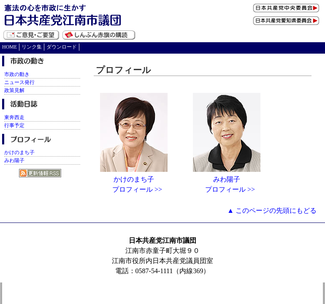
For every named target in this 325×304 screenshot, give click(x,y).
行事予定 (14, 125)
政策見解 (14, 90)
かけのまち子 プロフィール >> (134, 180)
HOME (9, 47)
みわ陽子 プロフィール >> (226, 180)
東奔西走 (14, 117)
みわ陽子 (14, 160)
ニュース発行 (19, 82)
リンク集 (32, 47)
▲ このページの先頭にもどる (272, 210)
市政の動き (17, 74)
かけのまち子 (19, 152)
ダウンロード (61, 47)
